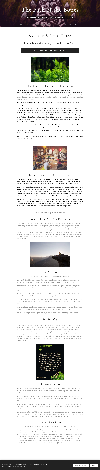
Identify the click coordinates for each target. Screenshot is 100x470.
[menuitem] (19, 24)
